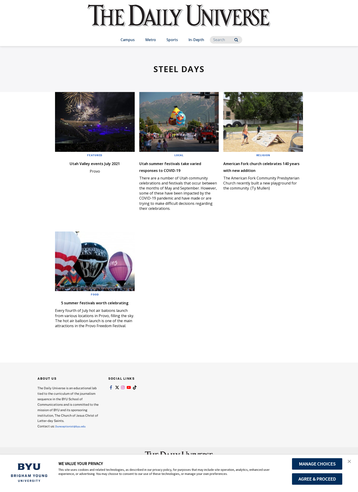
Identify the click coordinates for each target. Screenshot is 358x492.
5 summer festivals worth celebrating (89, 305)
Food (94, 294)
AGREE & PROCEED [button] (317, 479)
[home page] (179, 20)
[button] (350, 463)
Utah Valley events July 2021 (95, 163)
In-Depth (196, 39)
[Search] (226, 40)
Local (179, 155)
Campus (128, 39)
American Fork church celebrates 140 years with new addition (257, 169)
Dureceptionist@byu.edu (73, 433)
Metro (150, 39)
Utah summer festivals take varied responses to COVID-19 (178, 166)
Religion (263, 155)
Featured (95, 155)
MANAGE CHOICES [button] (317, 464)
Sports (172, 39)
